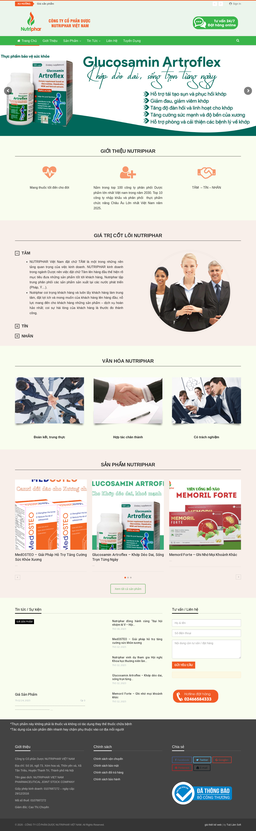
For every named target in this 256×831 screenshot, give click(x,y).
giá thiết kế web (213, 824)
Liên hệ (111, 41)
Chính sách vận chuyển (108, 758)
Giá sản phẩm (45, 3)
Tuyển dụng (132, 41)
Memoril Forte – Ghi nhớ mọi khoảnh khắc (203, 555)
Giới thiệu (50, 41)
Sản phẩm (70, 41)
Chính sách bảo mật (106, 765)
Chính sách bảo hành (107, 779)
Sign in (235, 3)
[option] (128, 528)
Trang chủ (27, 41)
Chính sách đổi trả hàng (108, 772)
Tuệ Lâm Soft (234, 824)
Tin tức (92, 41)
